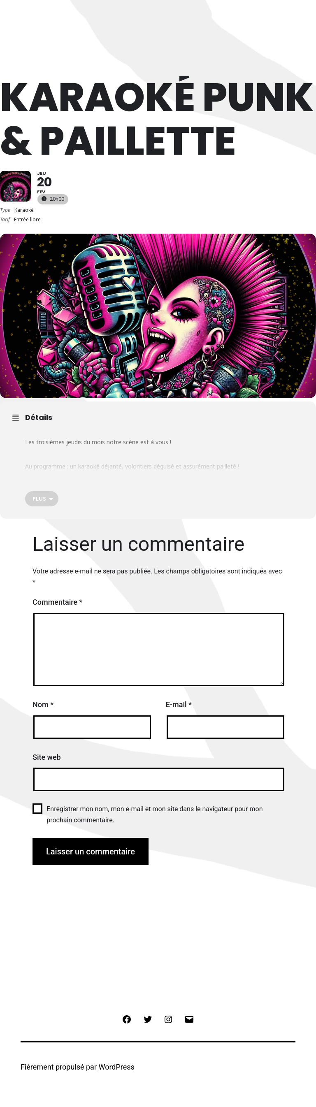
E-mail (179, 704)
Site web (47, 757)
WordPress (116, 1067)
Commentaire (58, 602)
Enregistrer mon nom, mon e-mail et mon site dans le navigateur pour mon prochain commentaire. (154, 814)
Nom (43, 704)
